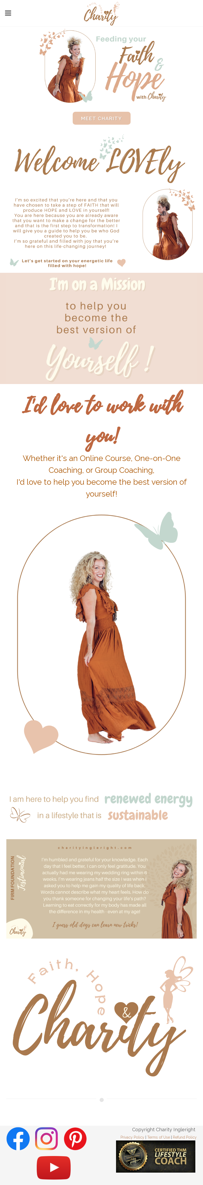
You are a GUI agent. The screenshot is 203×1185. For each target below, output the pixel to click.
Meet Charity (101, 118)
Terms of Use (158, 1137)
